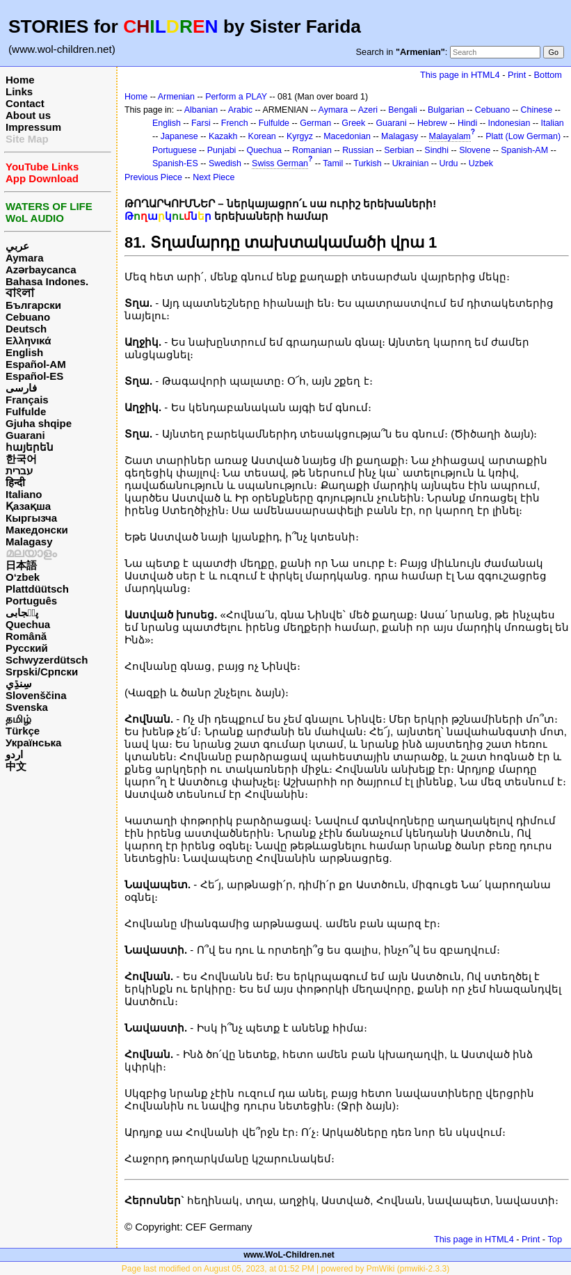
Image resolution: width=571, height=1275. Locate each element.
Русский (27, 648)
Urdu (449, 163)
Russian (357, 150)
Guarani (25, 435)
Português (31, 601)
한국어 (21, 459)
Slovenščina (36, 695)
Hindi (467, 123)
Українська (33, 742)
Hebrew (432, 123)
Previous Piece (153, 177)
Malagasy (29, 541)
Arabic (240, 110)
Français (27, 400)
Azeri (368, 110)
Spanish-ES (175, 163)
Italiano (24, 494)
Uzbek (481, 163)
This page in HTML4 (460, 75)
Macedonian (347, 136)
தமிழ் (18, 719)
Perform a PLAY (236, 97)
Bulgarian (446, 110)
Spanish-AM (524, 150)
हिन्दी (15, 482)
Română (26, 636)
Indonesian (509, 123)
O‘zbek (23, 577)
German (315, 123)
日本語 (21, 565)
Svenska (27, 707)
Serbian (399, 150)
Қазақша (28, 506)
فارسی (21, 388)
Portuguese (174, 150)
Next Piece (213, 177)
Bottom (548, 75)
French (234, 123)
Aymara (24, 258)
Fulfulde (26, 411)
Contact (25, 103)
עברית (19, 470)
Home (20, 80)
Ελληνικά (28, 340)
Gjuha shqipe (39, 423)
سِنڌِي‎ (19, 683)
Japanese (179, 136)
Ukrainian (410, 163)
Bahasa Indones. (47, 281)
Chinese (536, 110)
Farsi (201, 123)
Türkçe (23, 731)
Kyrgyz (300, 136)
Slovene (474, 150)
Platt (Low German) (523, 136)
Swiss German (280, 163)
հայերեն (30, 447)
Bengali (402, 110)
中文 (16, 766)
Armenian (176, 97)
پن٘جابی (22, 612)
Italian (552, 123)
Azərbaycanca (41, 269)
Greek (353, 123)
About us (28, 115)
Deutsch (26, 329)
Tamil (333, 163)
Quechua (28, 624)
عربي (17, 246)
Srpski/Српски (42, 671)
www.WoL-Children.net (289, 1255)
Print (517, 75)
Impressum (33, 127)
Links (19, 91)
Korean (262, 136)
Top (554, 1239)
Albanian (201, 110)
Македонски (37, 530)
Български (33, 305)
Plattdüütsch (37, 589)
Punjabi (221, 150)
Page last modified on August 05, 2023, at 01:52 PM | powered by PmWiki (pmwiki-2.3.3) (285, 1269)
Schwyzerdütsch (47, 660)
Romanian (312, 150)
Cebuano (28, 317)
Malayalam (450, 136)
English (24, 352)
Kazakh (223, 136)
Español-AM (36, 364)
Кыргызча (31, 518)
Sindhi (436, 150)
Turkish (367, 163)
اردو (14, 754)
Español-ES (34, 376)
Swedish (225, 163)
